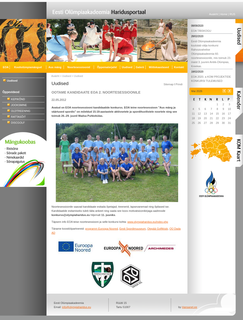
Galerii (140, 67)
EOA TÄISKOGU (201, 30)
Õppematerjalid (107, 67)
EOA (6, 67)
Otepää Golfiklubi (157, 228)
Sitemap (169, 84)
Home (223, 14)
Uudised (66, 76)
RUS (232, 14)
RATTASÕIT (18, 116)
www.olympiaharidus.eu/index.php (147, 221)
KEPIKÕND (18, 99)
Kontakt (179, 67)
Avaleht (213, 14)
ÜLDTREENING (20, 110)
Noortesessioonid (78, 67)
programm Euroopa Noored (101, 228)
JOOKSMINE (19, 105)
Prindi (178, 84)
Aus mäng (54, 67)
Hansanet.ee (189, 307)
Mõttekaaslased (159, 67)
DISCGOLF (18, 122)
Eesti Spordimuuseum (132, 228)
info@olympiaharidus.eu (76, 307)
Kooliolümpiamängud (28, 67)
